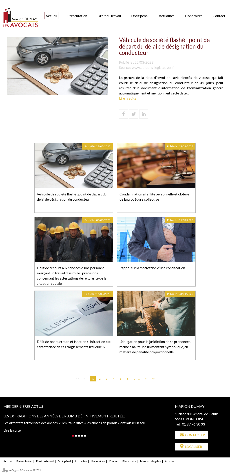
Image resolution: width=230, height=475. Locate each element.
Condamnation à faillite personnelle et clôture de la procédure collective (154, 196)
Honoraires (193, 15)
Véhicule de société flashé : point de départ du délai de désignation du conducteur (71, 196)
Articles (169, 461)
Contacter (195, 435)
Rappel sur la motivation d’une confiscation (152, 268)
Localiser (193, 446)
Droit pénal (139, 15)
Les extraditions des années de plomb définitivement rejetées (64, 416)
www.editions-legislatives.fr (153, 67)
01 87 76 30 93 (193, 424)
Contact (219, 15)
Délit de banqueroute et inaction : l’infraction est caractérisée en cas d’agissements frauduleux (74, 344)
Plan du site (129, 461)
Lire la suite (127, 98)
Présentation (77, 15)
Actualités (167, 15)
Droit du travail (109, 15)
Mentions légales (150, 461)
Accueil (51, 15)
